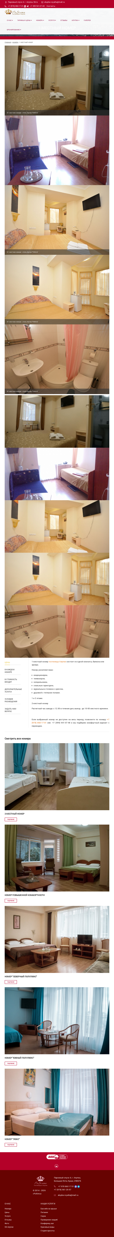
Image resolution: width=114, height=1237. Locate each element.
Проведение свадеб (49, 1219)
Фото (7, 1223)
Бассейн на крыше (49, 1208)
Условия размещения (11, 700)
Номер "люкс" (12, 1139)
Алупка (75, 20)
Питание (44, 1212)
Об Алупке (9, 1227)
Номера (40, 20)
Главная (8, 42)
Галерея (87, 20)
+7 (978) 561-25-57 (62, 1189)
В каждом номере (9, 670)
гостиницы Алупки (57, 661)
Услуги (52, 20)
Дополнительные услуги (13, 690)
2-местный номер (14, 813)
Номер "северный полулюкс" (21, 976)
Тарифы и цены (24, 20)
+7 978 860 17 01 (66, 1186)
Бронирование (14, 30)
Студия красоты (48, 1230)
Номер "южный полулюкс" (19, 1057)
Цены (7, 662)
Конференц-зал (47, 1223)
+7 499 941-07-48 (37, 6)
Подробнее (10, 819)
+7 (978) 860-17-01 (16, 6)
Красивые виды (47, 1227)
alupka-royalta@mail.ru (54, 2)
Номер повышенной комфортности (25, 895)
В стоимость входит (11, 680)
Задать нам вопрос (10, 710)
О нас (10, 20)
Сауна (43, 1216)
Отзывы (63, 20)
